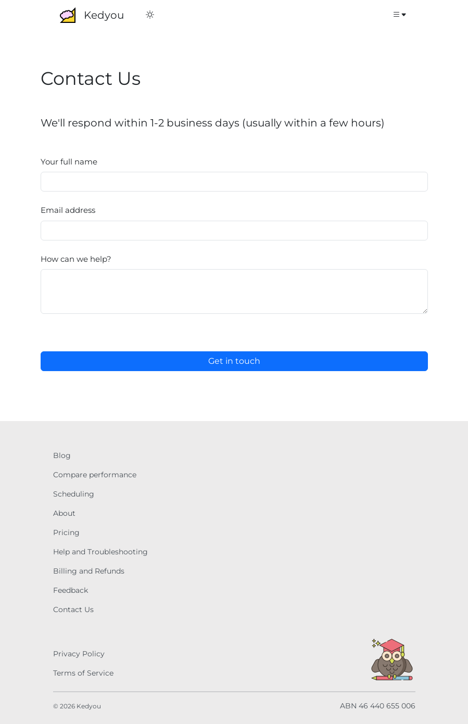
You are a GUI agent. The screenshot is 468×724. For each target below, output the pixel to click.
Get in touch (234, 361)
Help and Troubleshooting (100, 551)
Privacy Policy (79, 653)
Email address (68, 210)
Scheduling (73, 494)
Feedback (70, 590)
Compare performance (94, 474)
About (64, 513)
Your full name (69, 162)
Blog (62, 455)
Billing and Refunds (88, 571)
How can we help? (76, 259)
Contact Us (73, 609)
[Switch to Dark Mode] (150, 15)
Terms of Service (83, 673)
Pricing (66, 532)
